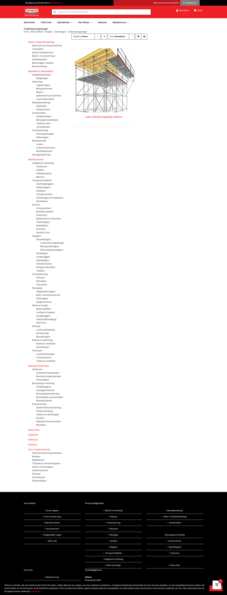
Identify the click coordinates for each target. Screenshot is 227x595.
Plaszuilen (41, 215)
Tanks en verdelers (45, 361)
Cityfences (41, 166)
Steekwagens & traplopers (49, 198)
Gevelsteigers (43, 239)
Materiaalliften (43, 309)
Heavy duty (34, 430)
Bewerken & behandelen (40, 71)
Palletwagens (43, 187)
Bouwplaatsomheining (48, 393)
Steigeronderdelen (45, 267)
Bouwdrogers (43, 336)
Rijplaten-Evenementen (48, 421)
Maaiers (36, 456)
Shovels (36, 474)
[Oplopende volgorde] (104, 37)
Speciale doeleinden (38, 366)
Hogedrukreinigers (45, 291)
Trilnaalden (38, 49)
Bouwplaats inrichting (43, 383)
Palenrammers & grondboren (47, 453)
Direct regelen (52, 510)
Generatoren (42, 347)
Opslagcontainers (45, 390)
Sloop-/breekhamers (42, 52)
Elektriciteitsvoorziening (48, 407)
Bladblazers (38, 460)
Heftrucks (33, 439)
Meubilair (41, 425)
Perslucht (37, 350)
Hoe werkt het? (52, 529)
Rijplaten (41, 191)
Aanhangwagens (45, 184)
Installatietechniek (41, 75)
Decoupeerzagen (45, 134)
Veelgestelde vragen (52, 535)
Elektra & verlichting (42, 340)
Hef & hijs (41, 323)
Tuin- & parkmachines (39, 449)
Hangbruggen (43, 316)
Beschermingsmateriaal (48, 376)
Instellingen (36, 591)
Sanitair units (43, 232)
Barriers (40, 177)
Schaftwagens (43, 386)
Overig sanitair (43, 208)
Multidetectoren (44, 151)
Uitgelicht (33, 435)
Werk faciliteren (36, 159)
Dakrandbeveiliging (46, 319)
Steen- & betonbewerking (41, 42)
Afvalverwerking (44, 411)
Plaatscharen (43, 109)
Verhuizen (37, 369)
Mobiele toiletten (45, 211)
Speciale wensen (52, 523)
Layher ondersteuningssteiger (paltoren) (103, 116)
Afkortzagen (42, 137)
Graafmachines (40, 470)
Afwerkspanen (39, 59)
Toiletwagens (43, 222)
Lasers (39, 144)
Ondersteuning (40, 274)
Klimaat (36, 326)
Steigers (36, 236)
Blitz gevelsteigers (49, 246)
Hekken (40, 170)
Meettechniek (39, 140)
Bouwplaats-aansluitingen (49, 397)
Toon (117, 36)
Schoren (40, 277)
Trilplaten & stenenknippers (46, 463)
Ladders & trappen (45, 312)
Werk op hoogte (40, 305)
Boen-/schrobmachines (48, 295)
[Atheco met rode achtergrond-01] (32, 8)
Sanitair (36, 204)
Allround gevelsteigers (51, 250)
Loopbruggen (43, 257)
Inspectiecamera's (45, 147)
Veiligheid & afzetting (43, 163)
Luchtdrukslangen (45, 354)
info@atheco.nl (56, 2)
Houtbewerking (40, 130)
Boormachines (39, 66)
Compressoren (44, 357)
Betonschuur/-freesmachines (47, 45)
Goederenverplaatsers (47, 373)
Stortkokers (42, 201)
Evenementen (39, 404)
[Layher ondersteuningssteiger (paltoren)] (104, 80)
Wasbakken (42, 225)
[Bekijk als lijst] (144, 36)
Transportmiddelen (42, 180)
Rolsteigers (42, 253)
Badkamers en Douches (48, 218)
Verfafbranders (43, 116)
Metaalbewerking (41, 102)
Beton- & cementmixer (43, 56)
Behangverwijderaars (47, 120)
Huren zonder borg (52, 517)
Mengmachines (44, 88)
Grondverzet (38, 477)
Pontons (32, 444)
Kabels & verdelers (45, 343)
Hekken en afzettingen (47, 414)
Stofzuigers (42, 298)
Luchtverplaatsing (45, 329)
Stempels (41, 281)
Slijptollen (41, 106)
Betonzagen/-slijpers (43, 63)
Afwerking (37, 81)
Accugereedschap (41, 154)
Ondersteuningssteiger (52, 243)
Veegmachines (44, 302)
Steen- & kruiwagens (42, 467)
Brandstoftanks (44, 400)
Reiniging (37, 288)
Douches (40, 229)
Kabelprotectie (43, 173)
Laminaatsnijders (45, 99)
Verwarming (42, 333)
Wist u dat (52, 541)
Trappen (40, 270)
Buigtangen (42, 78)
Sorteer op (81, 36)
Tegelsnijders (43, 85)
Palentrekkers (39, 481)
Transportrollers (44, 194)
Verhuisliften (42, 380)
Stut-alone (41, 284)
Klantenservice (52, 577)
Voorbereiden (39, 113)
